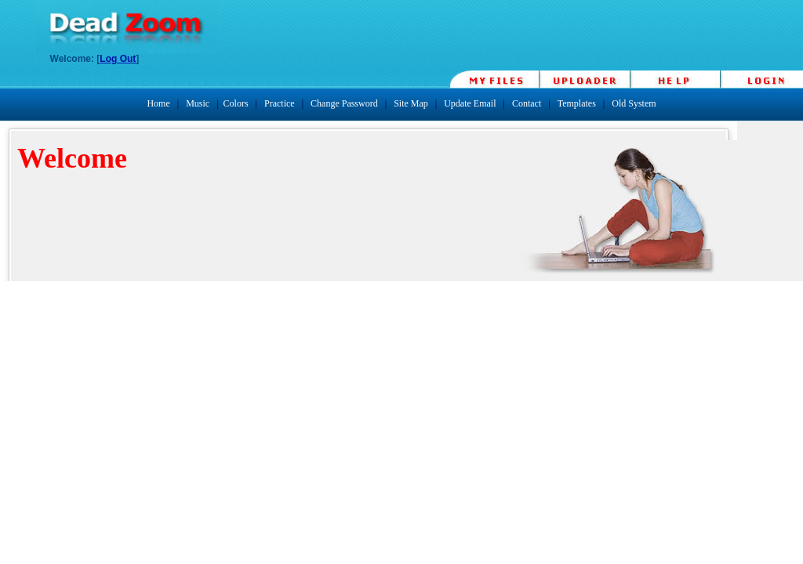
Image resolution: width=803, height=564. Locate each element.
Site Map (411, 103)
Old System (634, 103)
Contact (526, 103)
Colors (236, 103)
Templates (577, 103)
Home (158, 103)
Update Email (470, 103)
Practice (279, 103)
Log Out (118, 58)
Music (197, 103)
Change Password (344, 103)
